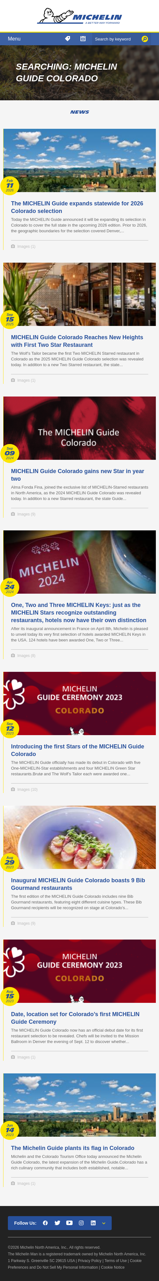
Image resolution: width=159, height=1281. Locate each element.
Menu (14, 38)
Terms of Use (115, 1261)
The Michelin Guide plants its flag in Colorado (72, 1148)
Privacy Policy (90, 1261)
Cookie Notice (113, 1267)
